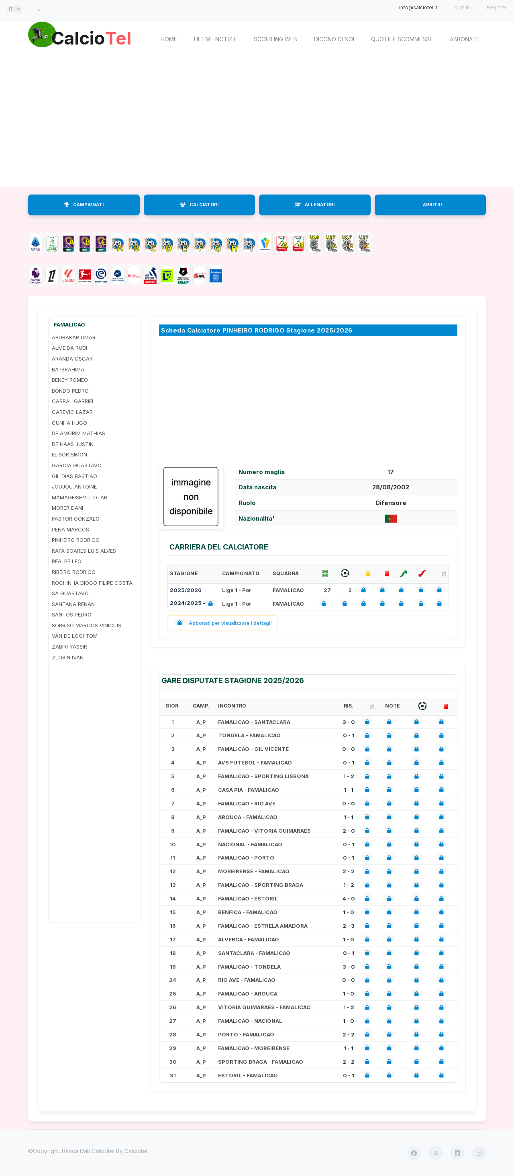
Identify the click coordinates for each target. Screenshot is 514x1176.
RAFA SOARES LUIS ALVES (84, 550)
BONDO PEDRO (70, 390)
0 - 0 (348, 749)
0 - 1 (348, 735)
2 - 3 (349, 926)
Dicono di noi (334, 39)
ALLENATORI (315, 204)
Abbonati (463, 39)
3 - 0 (349, 722)
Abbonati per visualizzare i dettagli (222, 623)
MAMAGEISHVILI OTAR (79, 497)
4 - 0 (349, 898)
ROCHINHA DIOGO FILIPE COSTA (92, 583)
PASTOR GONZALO (76, 518)
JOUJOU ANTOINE (74, 486)
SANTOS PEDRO (72, 614)
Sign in (462, 7)
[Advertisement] (257, 122)
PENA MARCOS (70, 529)
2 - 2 (349, 871)
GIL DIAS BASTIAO (74, 476)
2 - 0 (349, 830)
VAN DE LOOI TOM (75, 636)
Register (497, 7)
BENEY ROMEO (70, 380)
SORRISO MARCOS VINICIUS (86, 625)
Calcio (96, 38)
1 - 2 (348, 776)
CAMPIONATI (84, 204)
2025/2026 (186, 590)
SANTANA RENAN (73, 604)
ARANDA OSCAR (72, 358)
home (169, 39)
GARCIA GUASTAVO (77, 465)
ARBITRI (432, 204)
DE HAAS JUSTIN (73, 444)
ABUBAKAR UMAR (74, 337)
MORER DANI (67, 508)
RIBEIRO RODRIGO (74, 572)
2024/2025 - (193, 604)
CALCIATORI (199, 204)
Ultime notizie (215, 39)
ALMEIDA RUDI (69, 348)
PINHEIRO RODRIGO (76, 540)
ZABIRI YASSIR (69, 646)
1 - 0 (348, 912)
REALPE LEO (67, 561)
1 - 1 (348, 790)
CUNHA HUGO (69, 423)
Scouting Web (275, 39)
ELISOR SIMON (69, 454)
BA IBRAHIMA (68, 369)
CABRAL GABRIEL (73, 401)
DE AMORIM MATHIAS (78, 433)
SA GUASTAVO (70, 593)
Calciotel (135, 1151)
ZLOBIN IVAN (68, 657)
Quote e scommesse (402, 39)
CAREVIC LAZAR (72, 412)
